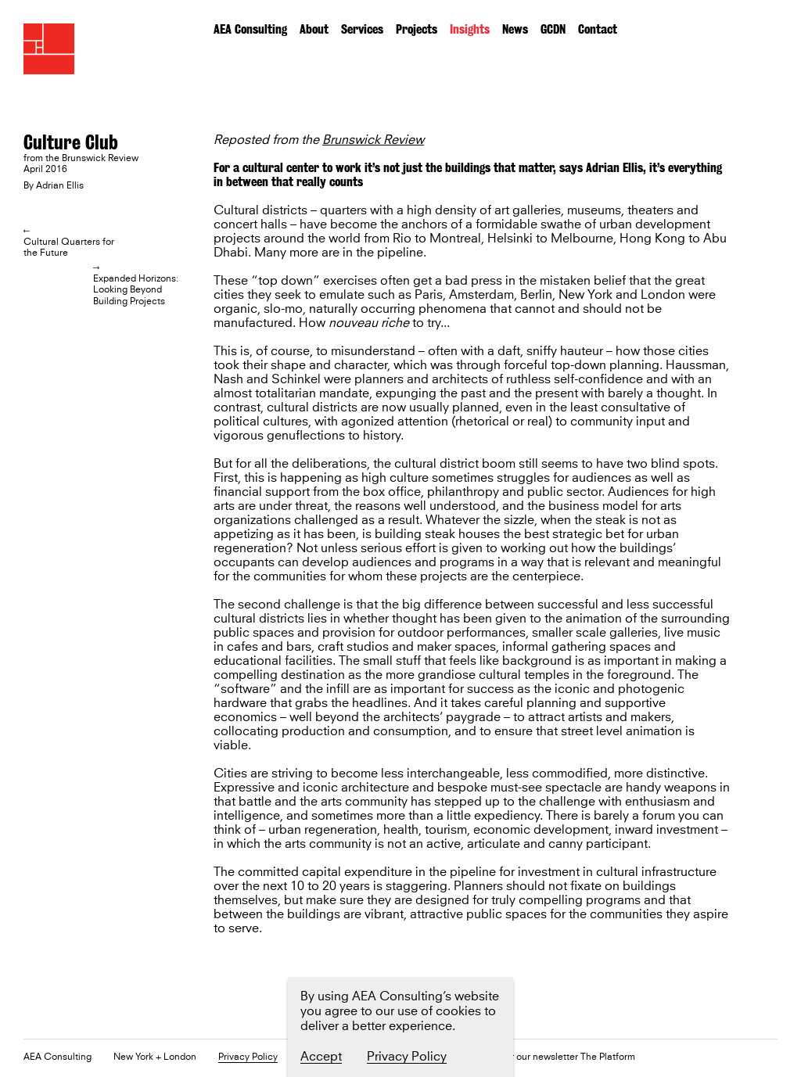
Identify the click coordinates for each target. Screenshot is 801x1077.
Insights (470, 29)
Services (362, 29)
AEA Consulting (250, 29)
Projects (416, 29)
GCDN (553, 29)
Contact (597, 29)
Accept (321, 1056)
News (515, 29)
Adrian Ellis (60, 186)
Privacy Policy (248, 1058)
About (314, 29)
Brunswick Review (373, 140)
